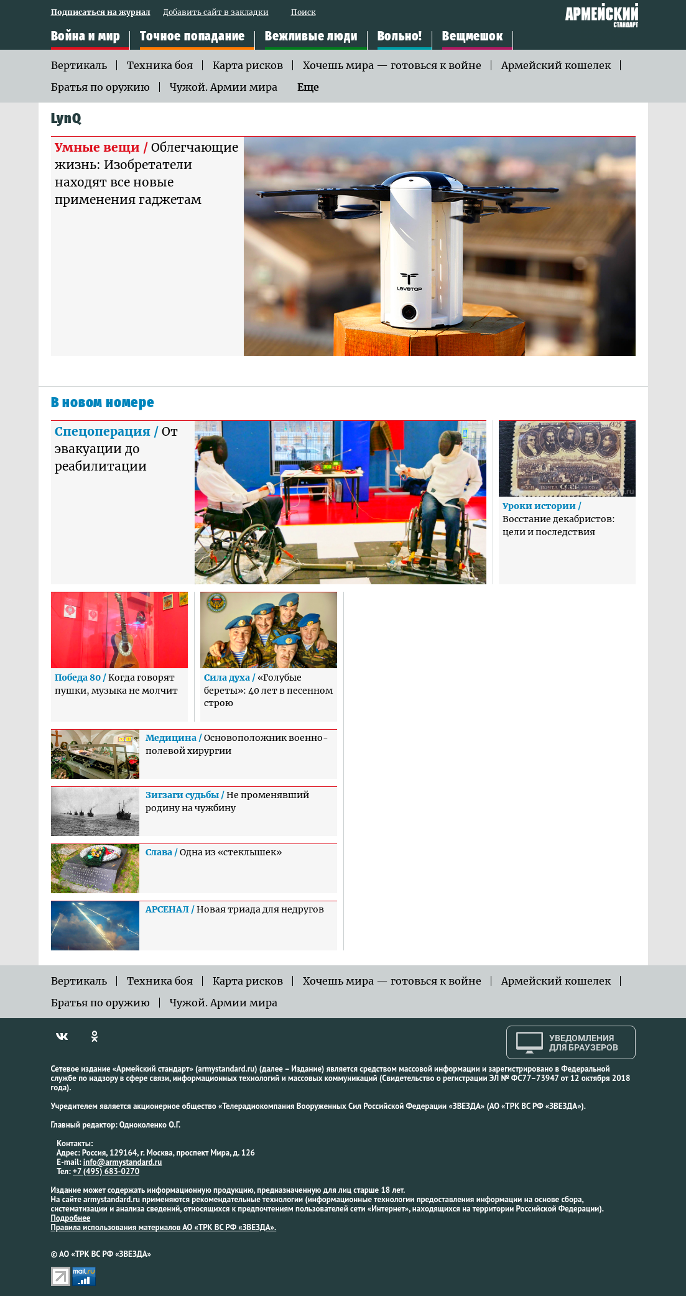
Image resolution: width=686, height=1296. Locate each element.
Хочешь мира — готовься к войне (392, 65)
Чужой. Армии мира (223, 87)
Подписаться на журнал (101, 13)
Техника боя (160, 65)
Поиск (303, 13)
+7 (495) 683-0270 (106, 1171)
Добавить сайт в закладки (216, 13)
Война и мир (86, 36)
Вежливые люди (311, 36)
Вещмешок (472, 36)
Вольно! (400, 36)
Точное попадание (192, 36)
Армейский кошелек (556, 65)
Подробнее (71, 1218)
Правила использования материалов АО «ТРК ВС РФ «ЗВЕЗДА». (164, 1227)
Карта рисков (248, 65)
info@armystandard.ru (122, 1162)
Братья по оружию (100, 87)
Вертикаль (79, 65)
